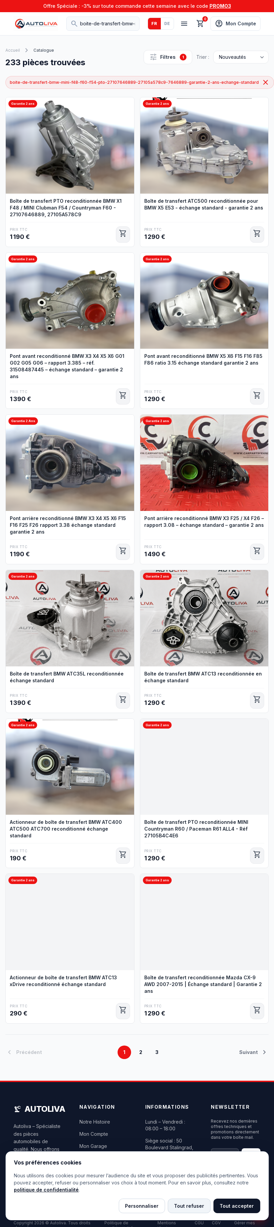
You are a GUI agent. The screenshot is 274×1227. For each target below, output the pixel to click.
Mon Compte (93, 1134)
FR (154, 23)
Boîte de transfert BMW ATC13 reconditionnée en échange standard (203, 677)
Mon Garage (93, 1146)
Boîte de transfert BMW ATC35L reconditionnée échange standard (67, 677)
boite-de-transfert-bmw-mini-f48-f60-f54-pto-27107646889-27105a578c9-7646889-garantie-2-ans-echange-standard (140, 82)
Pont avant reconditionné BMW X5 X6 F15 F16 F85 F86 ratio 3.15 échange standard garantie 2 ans (203, 359)
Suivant (254, 1052)
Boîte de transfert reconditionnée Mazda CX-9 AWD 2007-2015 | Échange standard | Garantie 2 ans (203, 984)
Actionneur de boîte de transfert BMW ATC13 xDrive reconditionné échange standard (63, 981)
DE (167, 23)
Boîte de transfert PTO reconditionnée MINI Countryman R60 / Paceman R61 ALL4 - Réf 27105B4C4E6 (196, 828)
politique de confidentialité (46, 1190)
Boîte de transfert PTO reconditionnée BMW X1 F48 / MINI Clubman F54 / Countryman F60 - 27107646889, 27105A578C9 (66, 207)
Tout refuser (189, 1206)
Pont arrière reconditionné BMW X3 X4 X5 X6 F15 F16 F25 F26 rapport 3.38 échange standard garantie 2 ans (68, 525)
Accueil (12, 50)
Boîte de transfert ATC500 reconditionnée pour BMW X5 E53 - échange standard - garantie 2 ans (203, 204)
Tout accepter (237, 1206)
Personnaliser (141, 1206)
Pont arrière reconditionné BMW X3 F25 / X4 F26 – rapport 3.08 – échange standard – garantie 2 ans (204, 521)
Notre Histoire (94, 1122)
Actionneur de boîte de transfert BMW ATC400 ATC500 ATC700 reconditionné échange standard (66, 828)
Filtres (167, 57)
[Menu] (184, 24)
